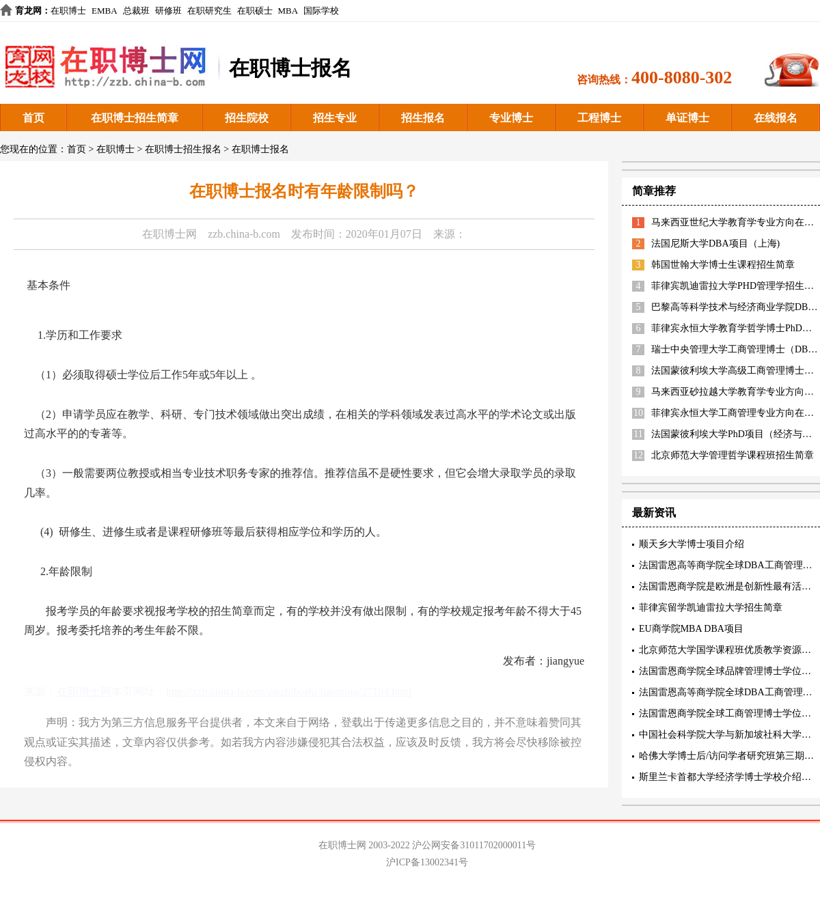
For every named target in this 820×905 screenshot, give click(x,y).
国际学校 (321, 10)
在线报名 (775, 118)
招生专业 (335, 118)
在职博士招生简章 (134, 118)
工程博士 (599, 118)
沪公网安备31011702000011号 (474, 845)
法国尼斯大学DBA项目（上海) (715, 243)
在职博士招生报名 (183, 149)
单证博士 (687, 118)
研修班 (168, 10)
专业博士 (511, 118)
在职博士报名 (260, 149)
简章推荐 (654, 191)
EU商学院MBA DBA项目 (691, 629)
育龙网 (28, 10)
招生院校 (247, 118)
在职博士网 (169, 234)
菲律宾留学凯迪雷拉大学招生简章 (710, 607)
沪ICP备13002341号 (427, 862)
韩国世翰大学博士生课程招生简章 (723, 265)
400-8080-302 (681, 77)
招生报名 (423, 118)
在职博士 (68, 10)
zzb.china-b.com (244, 234)
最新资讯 (654, 512)
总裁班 (136, 10)
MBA (288, 10)
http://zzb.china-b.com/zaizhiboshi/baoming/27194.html (288, 691)
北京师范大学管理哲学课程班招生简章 (732, 455)
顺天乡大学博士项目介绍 (691, 544)
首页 (33, 118)
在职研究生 (209, 10)
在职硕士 (255, 10)
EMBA (105, 10)
